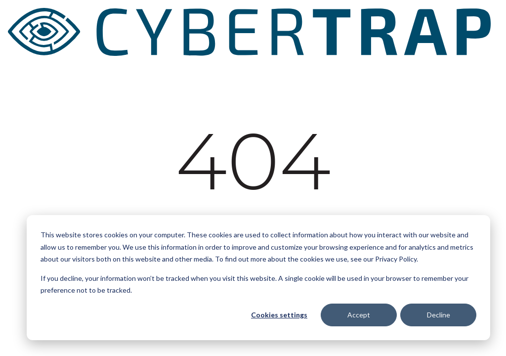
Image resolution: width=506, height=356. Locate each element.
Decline (438, 315)
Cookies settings (279, 315)
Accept (358, 315)
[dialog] (258, 277)
